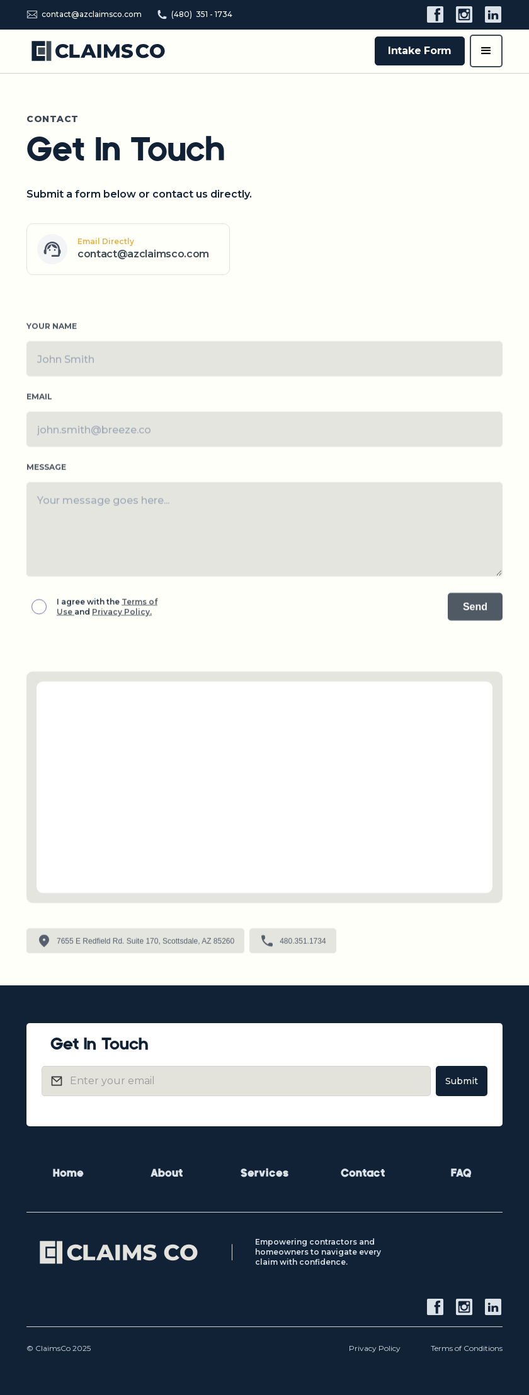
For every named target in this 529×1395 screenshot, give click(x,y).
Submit (461, 1081)
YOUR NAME (51, 330)
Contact (363, 1174)
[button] (486, 51)
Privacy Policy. (122, 616)
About (167, 1174)
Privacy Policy (375, 1348)
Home (68, 1174)
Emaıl (39, 401)
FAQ (461, 1174)
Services (264, 1174)
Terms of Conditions (467, 1348)
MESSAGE (46, 471)
